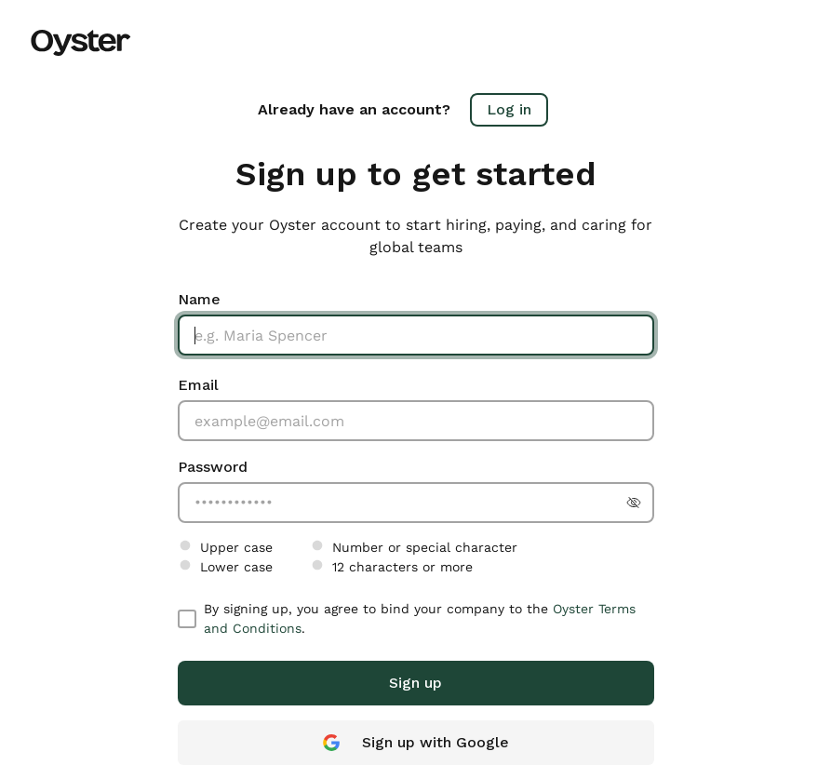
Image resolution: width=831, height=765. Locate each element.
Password (213, 467)
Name (199, 299)
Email (198, 385)
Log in (509, 109)
